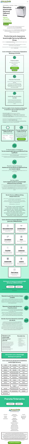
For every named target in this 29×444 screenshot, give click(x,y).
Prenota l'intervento (15, 442)
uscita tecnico (5, 418)
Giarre (24, 372)
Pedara (11, 211)
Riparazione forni (14, 424)
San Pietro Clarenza (22, 212)
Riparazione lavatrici (14, 429)
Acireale (23, 206)
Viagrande (14, 215)
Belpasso (10, 207)
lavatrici (21, 261)
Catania (6, 206)
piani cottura (14, 272)
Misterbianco (12, 210)
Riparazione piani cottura (14, 430)
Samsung (15, 5)
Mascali (5, 210)
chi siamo (5, 416)
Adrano (8, 207)
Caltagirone (21, 207)
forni (21, 239)
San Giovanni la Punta (7, 212)
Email (23, 418)
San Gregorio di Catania (15, 212)
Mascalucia (8, 210)
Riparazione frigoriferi (14, 425)
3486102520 (14, 68)
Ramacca (14, 211)
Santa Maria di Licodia (12, 214)
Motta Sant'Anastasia (18, 210)
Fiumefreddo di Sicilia (14, 372)
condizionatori (21, 228)
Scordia (18, 214)
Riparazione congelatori (14, 422)
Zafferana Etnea (19, 215)
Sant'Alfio (7, 214)
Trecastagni (21, 214)
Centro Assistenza (6, 5)
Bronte (17, 207)
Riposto (21, 211)
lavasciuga (21, 250)
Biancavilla (14, 207)
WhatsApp (6, 24)
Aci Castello (10, 206)
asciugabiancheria (8, 228)
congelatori (7, 239)
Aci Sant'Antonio (18, 206)
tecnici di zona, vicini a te (10, 41)
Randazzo (17, 211)
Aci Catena (14, 206)
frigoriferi (7, 250)
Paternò (8, 211)
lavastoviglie (11, 5)
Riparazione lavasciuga (14, 426)
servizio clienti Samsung (6, 346)
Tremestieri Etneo (10, 215)
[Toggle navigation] (27, 1)
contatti (5, 417)
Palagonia (23, 210)
